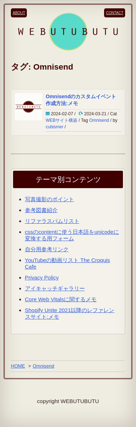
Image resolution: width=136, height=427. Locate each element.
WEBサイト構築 (61, 120)
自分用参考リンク (47, 249)
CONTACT (114, 13)
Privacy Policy (42, 277)
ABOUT (19, 13)
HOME (18, 366)
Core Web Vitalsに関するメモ (61, 299)
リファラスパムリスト (52, 221)
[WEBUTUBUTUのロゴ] (68, 31)
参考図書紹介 (41, 210)
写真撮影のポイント (49, 199)
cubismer (54, 126)
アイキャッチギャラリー (55, 288)
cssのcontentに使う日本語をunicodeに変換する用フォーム (72, 235)
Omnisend (99, 120)
